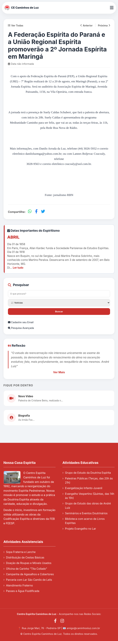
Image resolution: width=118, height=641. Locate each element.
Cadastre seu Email (20, 322)
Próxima (104, 25)
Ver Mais (59, 372)
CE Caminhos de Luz (21, 7)
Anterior (86, 25)
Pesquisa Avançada (21, 327)
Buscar (59, 311)
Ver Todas (15, 25)
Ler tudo (18, 267)
